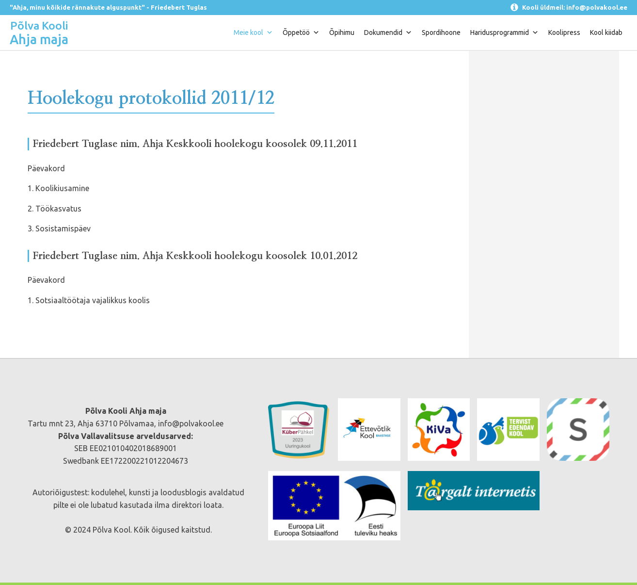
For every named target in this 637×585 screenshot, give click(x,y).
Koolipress (564, 32)
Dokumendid (388, 32)
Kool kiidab (606, 32)
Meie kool (253, 32)
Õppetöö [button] (301, 32)
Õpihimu (341, 32)
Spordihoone (441, 32)
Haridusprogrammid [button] (504, 32)
